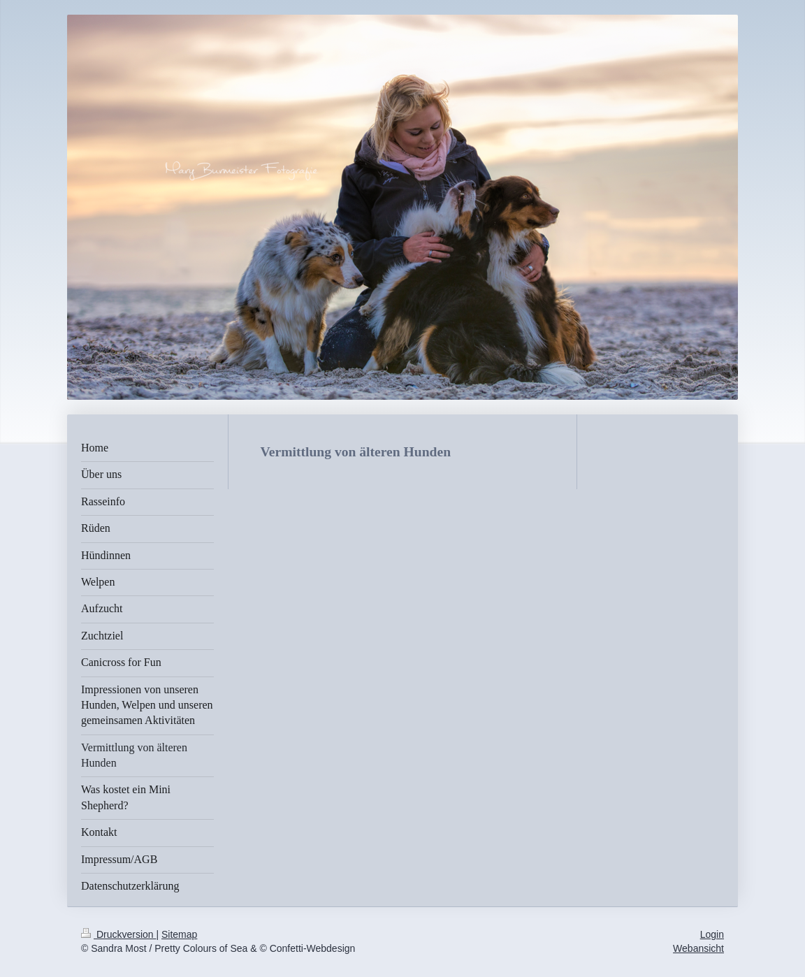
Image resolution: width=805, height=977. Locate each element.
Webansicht (698, 948)
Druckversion (118, 934)
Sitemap (179, 934)
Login (712, 934)
